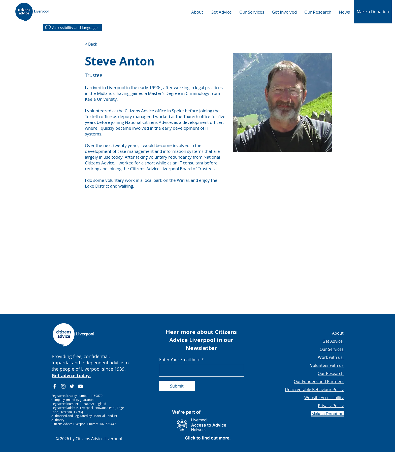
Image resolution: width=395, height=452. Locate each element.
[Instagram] (63, 386)
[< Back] (95, 44)
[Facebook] (55, 386)
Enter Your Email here (180, 360)
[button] (373, 11)
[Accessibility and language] (72, 27)
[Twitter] (72, 386)
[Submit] (177, 386)
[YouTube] (80, 386)
